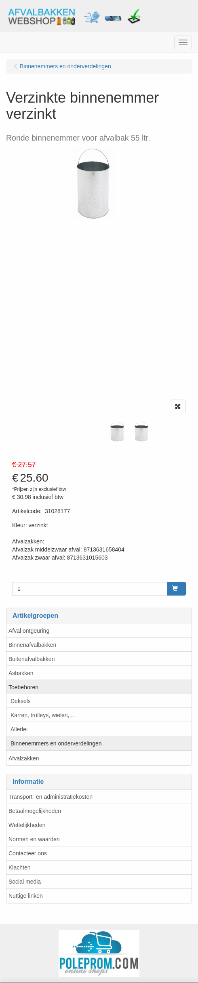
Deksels (21, 701)
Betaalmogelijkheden (34, 811)
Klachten (19, 867)
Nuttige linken (25, 895)
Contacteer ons (27, 853)
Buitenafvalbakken (31, 659)
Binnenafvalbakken (32, 645)
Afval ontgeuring (28, 630)
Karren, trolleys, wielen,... (42, 715)
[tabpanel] (117, 431)
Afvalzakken (23, 758)
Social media (24, 881)
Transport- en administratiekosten (50, 797)
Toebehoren (23, 687)
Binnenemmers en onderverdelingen (56, 743)
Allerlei (19, 729)
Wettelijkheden (27, 825)
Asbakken (20, 673)
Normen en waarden (34, 839)
